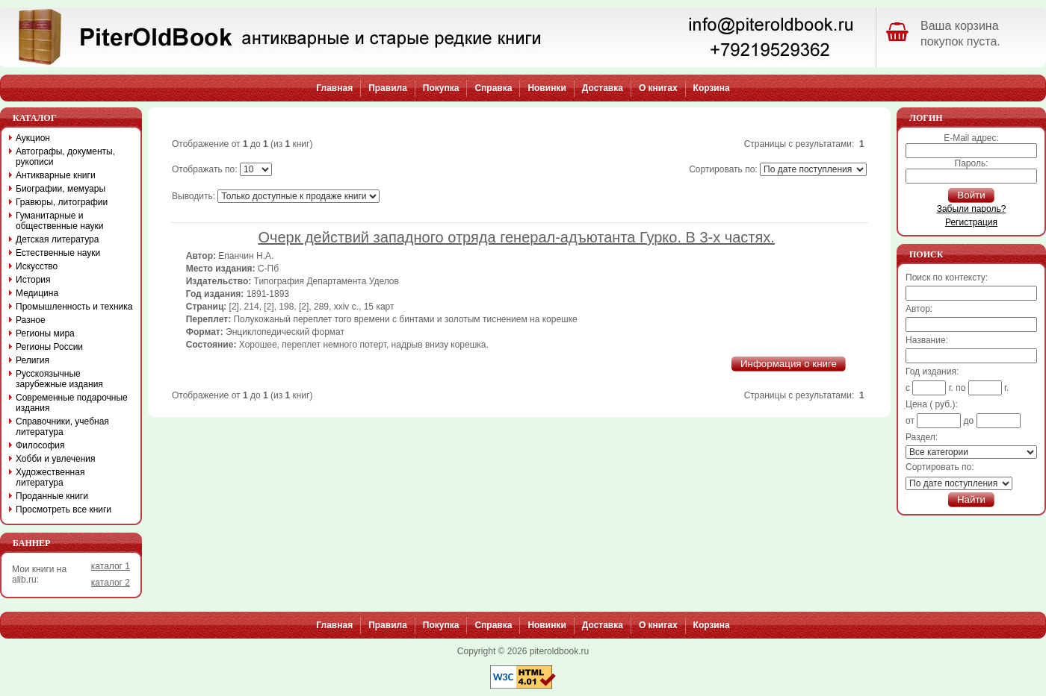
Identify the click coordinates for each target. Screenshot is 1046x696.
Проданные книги (52, 496)
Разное (31, 320)
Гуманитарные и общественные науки (59, 220)
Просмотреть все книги (63, 509)
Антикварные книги (56, 175)
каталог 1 (110, 566)
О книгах (658, 88)
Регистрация (971, 222)
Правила (387, 88)
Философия (40, 445)
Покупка (441, 88)
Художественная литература (50, 477)
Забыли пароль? (971, 209)
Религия (32, 360)
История (33, 280)
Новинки (546, 88)
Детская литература (57, 239)
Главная (334, 88)
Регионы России (49, 347)
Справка (493, 88)
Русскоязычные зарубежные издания (59, 379)
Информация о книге (788, 363)
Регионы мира (45, 333)
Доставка (602, 88)
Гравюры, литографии (62, 202)
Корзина (711, 88)
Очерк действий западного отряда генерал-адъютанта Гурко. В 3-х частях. (516, 237)
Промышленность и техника (74, 306)
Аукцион (33, 138)
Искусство (37, 266)
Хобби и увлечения (56, 459)
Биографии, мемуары (60, 189)
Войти (971, 195)
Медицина (37, 293)
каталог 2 (110, 582)
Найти (971, 499)
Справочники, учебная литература (62, 426)
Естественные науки (58, 253)
